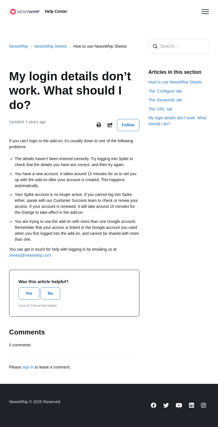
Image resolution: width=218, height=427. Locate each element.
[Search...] (178, 46)
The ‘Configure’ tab (165, 91)
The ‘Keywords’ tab (165, 100)
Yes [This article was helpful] (29, 293)
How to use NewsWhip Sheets (100, 46)
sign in (28, 367)
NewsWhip (18, 46)
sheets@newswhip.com (30, 255)
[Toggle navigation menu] (205, 11)
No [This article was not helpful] (50, 293)
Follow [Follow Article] (128, 125)
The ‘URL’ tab (160, 109)
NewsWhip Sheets (50, 46)
